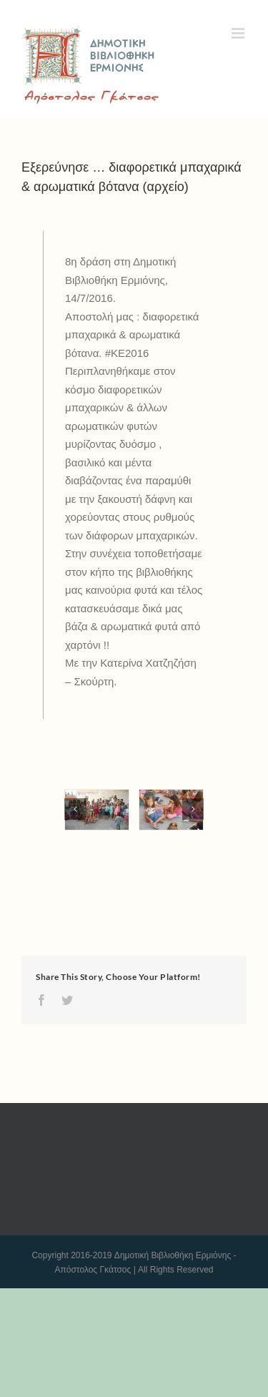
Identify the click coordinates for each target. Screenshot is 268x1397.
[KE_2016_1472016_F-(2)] (171, 810)
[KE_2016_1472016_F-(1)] (97, 810)
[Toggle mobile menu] (239, 33)
